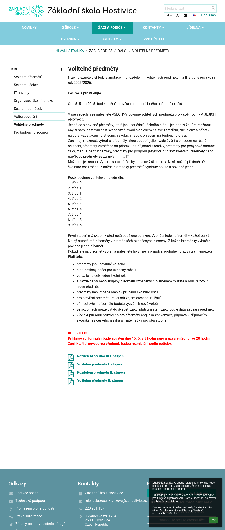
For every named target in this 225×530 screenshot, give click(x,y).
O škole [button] (71, 27)
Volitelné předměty (150, 51)
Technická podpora (30, 501)
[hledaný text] (190, 8)
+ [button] (169, 16)
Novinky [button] (29, 27)
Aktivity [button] (112, 39)
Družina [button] (71, 39)
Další (37, 69)
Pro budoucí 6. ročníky (31, 132)
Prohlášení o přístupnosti (34, 508)
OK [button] (214, 520)
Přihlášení (209, 15)
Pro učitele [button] (154, 39)
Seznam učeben (26, 85)
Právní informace (28, 516)
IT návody (21, 93)
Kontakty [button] (154, 27)
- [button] (178, 16)
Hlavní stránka (70, 51)
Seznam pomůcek (28, 109)
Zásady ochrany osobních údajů (40, 524)
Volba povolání (25, 116)
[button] (194, 15)
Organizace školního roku (33, 101)
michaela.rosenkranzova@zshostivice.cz (116, 501)
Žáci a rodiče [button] (112, 27)
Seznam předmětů (28, 77)
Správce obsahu (27, 493)
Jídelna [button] (196, 27)
